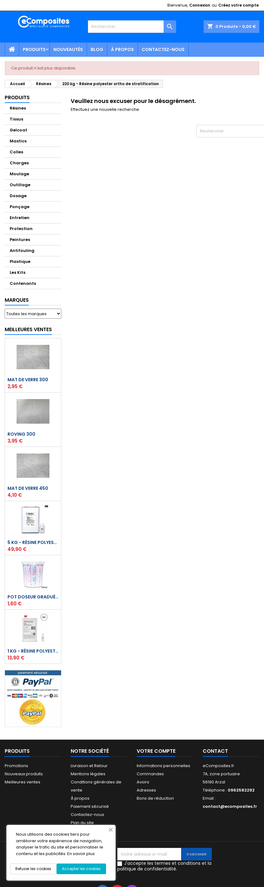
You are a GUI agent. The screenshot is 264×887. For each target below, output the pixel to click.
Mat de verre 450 (28, 488)
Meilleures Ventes (28, 329)
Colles (16, 152)
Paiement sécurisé (90, 806)
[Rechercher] (132, 26)
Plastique (20, 261)
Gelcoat (18, 130)
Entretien (19, 218)
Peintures (20, 240)
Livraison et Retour (89, 766)
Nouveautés (68, 49)
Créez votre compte (238, 5)
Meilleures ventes (22, 782)
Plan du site (82, 823)
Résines (18, 108)
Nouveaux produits (24, 774)
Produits (34, 49)
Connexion (199, 5)
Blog (97, 49)
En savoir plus (81, 854)
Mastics (18, 141)
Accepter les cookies (81, 868)
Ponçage (19, 207)
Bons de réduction (155, 798)
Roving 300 (21, 434)
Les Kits (17, 272)
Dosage (18, 196)
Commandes (150, 774)
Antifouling (22, 251)
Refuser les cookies (33, 868)
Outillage (20, 185)
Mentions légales (88, 774)
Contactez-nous (163, 49)
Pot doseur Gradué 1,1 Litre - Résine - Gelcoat (33, 596)
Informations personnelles (163, 766)
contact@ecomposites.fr (230, 806)
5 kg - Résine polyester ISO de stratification (33, 542)
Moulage (19, 174)
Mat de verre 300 (28, 379)
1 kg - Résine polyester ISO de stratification (33, 651)
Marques (17, 300)
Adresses (146, 790)
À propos (122, 49)
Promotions (16, 766)
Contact (215, 751)
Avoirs (143, 782)
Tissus (16, 119)
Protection (21, 229)
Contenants (23, 283)
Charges (19, 163)
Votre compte (156, 751)
